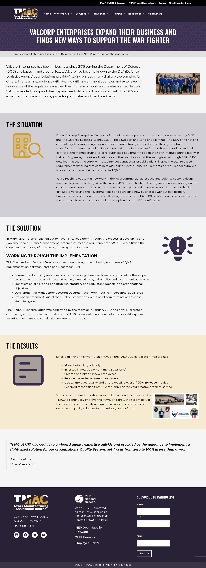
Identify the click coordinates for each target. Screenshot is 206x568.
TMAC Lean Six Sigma (180, 3)
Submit (144, 553)
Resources (136, 14)
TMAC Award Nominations (142, 3)
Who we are (63, 14)
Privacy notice (122, 564)
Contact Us (155, 13)
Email (140, 536)
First (139, 517)
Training (118, 14)
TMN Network (85, 537)
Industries (101, 14)
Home (47, 13)
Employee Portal (87, 543)
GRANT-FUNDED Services (112, 3)
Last (139, 529)
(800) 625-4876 (24, 525)
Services (83, 14)
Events (162, 3)
